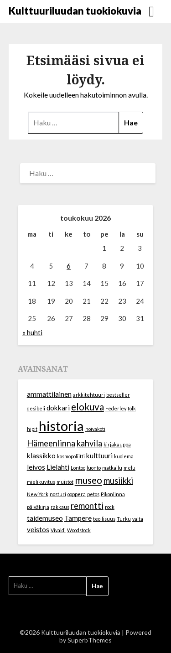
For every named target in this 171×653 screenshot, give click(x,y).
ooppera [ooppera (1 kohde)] (76, 494)
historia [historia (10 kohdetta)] (61, 426)
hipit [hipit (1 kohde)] (32, 429)
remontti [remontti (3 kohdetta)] (87, 506)
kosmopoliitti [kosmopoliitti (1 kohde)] (71, 456)
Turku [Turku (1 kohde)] (124, 519)
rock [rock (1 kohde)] (109, 507)
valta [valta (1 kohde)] (137, 519)
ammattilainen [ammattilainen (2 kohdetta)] (49, 394)
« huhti (32, 332)
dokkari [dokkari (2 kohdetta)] (58, 408)
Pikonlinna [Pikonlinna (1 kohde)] (113, 494)
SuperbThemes (89, 640)
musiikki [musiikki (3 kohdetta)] (118, 481)
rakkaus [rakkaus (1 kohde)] (60, 507)
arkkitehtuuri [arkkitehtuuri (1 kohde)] (89, 395)
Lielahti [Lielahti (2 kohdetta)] (58, 467)
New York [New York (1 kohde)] (37, 494)
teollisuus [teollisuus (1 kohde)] (104, 519)
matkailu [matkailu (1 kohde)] (112, 468)
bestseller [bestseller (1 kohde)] (118, 395)
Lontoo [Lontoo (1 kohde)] (78, 468)
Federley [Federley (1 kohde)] (115, 408)
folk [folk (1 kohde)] (132, 408)
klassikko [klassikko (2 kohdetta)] (41, 455)
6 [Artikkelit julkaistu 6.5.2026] (69, 266)
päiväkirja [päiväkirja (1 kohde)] (38, 507)
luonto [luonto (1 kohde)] (94, 468)
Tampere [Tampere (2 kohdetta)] (78, 518)
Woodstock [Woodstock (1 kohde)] (79, 530)
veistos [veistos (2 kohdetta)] (38, 529)
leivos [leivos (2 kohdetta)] (36, 467)
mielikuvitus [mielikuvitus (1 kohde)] (41, 482)
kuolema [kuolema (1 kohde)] (124, 456)
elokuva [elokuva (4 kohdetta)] (87, 406)
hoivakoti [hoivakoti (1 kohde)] (95, 429)
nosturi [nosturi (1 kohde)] (58, 494)
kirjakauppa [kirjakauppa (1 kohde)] (117, 444)
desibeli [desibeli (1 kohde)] (36, 408)
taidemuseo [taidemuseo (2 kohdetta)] (45, 518)
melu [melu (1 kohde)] (129, 468)
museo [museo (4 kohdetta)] (88, 480)
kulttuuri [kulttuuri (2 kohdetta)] (99, 455)
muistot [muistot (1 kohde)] (65, 482)
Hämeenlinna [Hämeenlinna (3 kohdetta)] (51, 443)
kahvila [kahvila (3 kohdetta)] (89, 443)
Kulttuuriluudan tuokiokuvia (75, 11)
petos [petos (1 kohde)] (93, 494)
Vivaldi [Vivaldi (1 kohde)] (58, 530)
